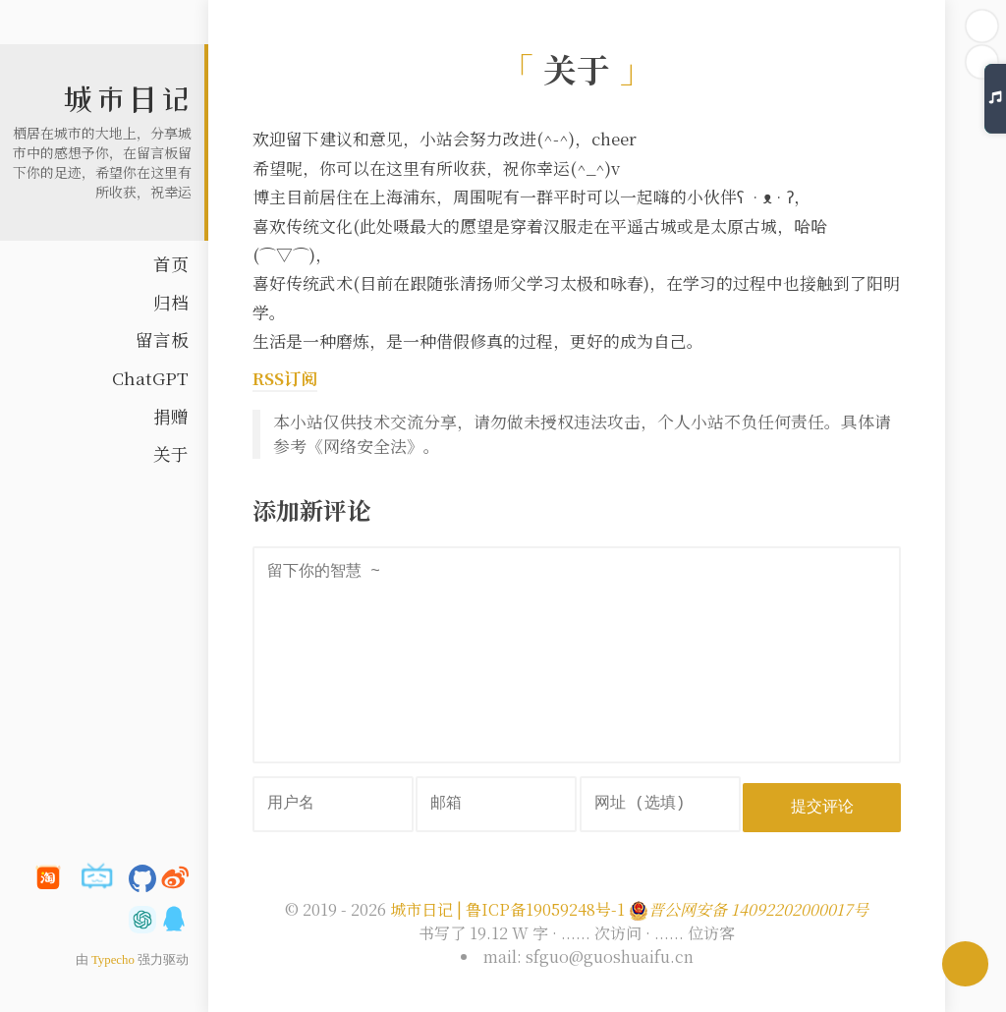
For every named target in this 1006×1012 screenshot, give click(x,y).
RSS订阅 (284, 378)
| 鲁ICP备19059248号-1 (541, 906)
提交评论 (824, 803)
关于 (171, 453)
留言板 (162, 339)
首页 (171, 264)
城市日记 (127, 99)
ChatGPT (150, 377)
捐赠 (171, 416)
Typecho (113, 960)
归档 (171, 302)
